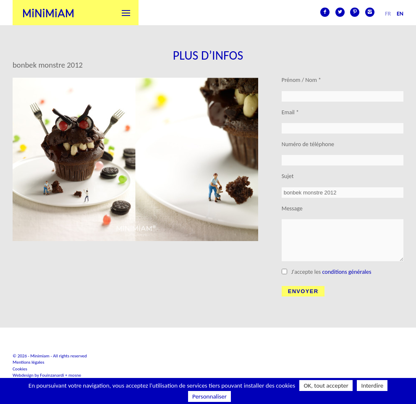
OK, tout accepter (325, 385)
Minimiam (48, 12)
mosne (74, 375)
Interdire (372, 385)
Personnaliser (209, 396)
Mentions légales (28, 362)
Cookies (20, 369)
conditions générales (347, 271)
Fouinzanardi (52, 375)
